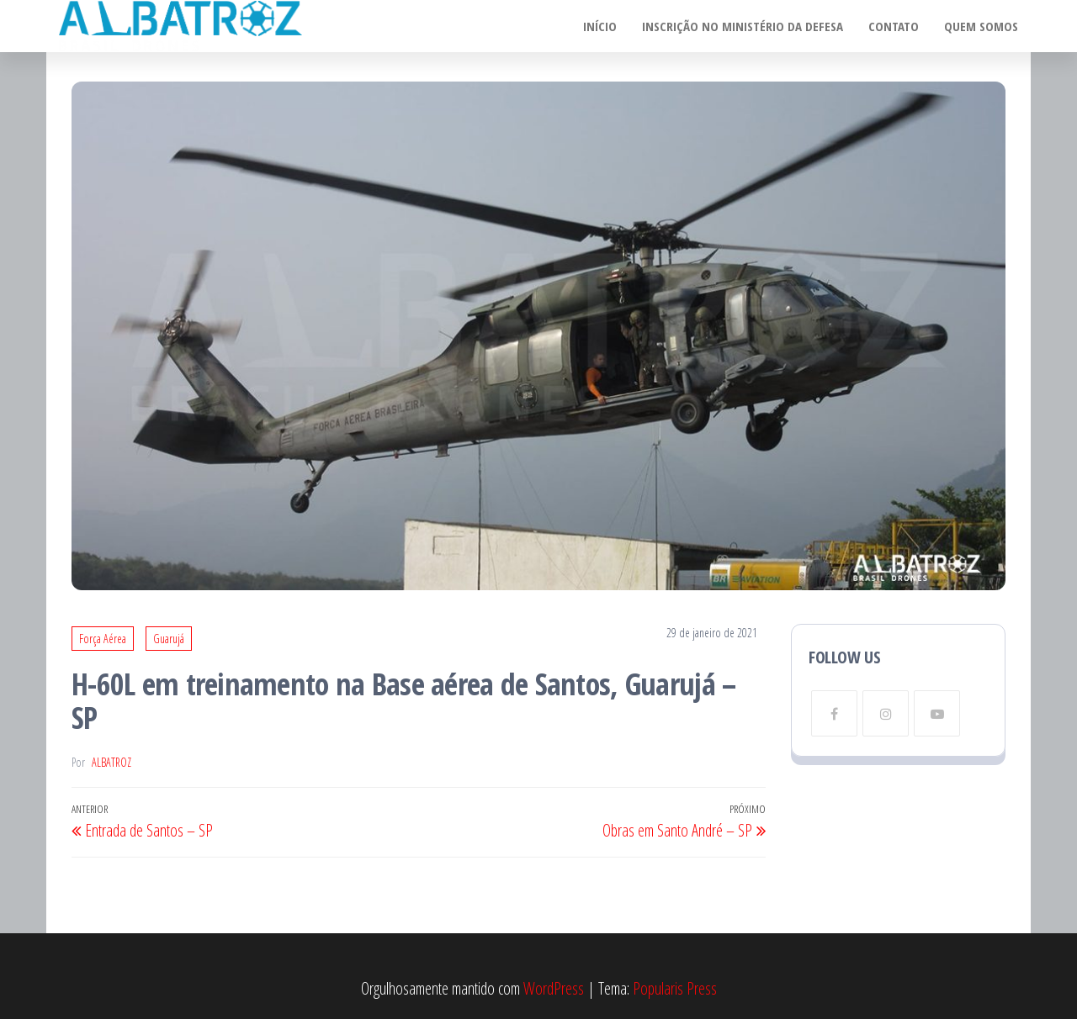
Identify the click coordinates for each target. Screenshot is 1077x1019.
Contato (893, 26)
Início (600, 26)
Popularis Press (675, 988)
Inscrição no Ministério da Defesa (742, 26)
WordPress (553, 988)
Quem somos (981, 26)
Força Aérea (102, 639)
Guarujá (168, 639)
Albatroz (111, 762)
